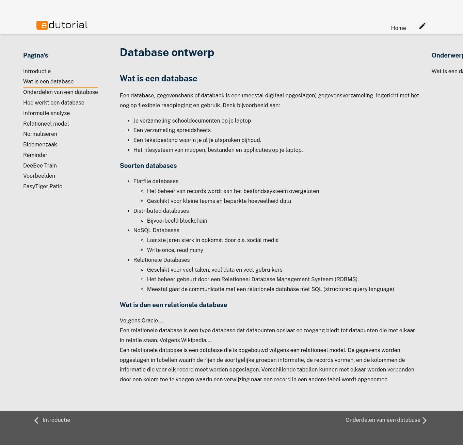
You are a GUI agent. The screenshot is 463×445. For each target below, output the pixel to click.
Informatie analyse (46, 113)
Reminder (35, 155)
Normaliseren (40, 134)
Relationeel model (46, 124)
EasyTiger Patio (42, 186)
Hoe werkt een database (53, 102)
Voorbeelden (39, 176)
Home (398, 28)
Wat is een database (48, 81)
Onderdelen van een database (60, 92)
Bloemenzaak (40, 144)
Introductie (37, 71)
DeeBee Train (40, 165)
